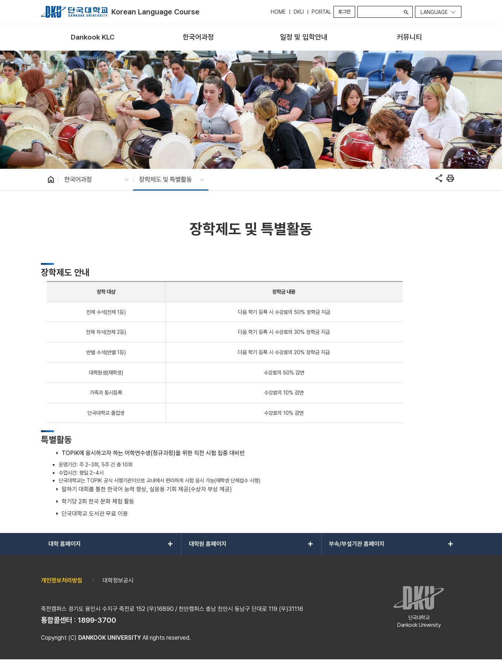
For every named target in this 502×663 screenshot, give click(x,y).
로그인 (344, 11)
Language (434, 12)
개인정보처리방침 (61, 580)
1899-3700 (97, 620)
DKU (299, 12)
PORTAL (321, 12)
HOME (278, 12)
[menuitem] (93, 37)
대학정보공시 (118, 580)
